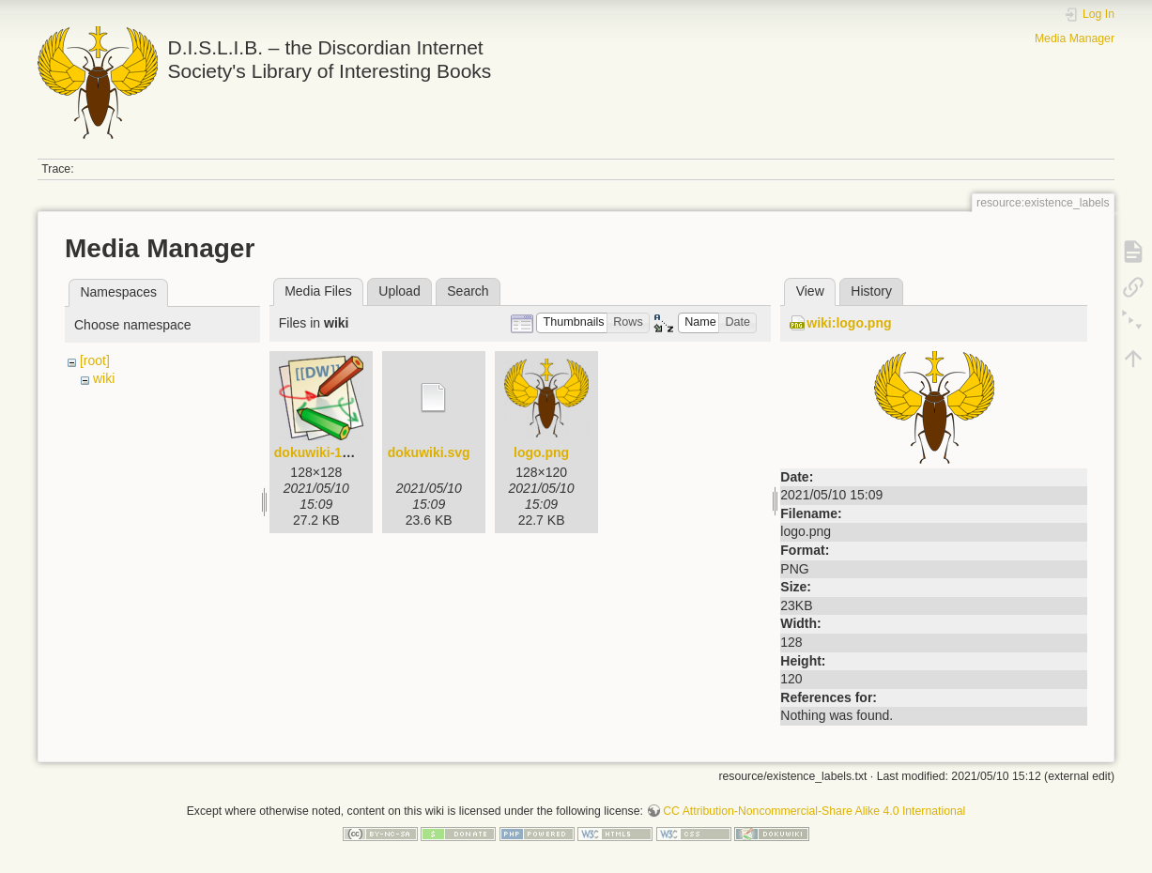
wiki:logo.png (848, 322)
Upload (399, 291)
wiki (104, 378)
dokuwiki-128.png (329, 452)
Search (467, 291)
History (871, 291)
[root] (95, 360)
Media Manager (1074, 38)
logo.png (541, 452)
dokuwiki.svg (429, 452)
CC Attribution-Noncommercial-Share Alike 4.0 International (814, 811)
